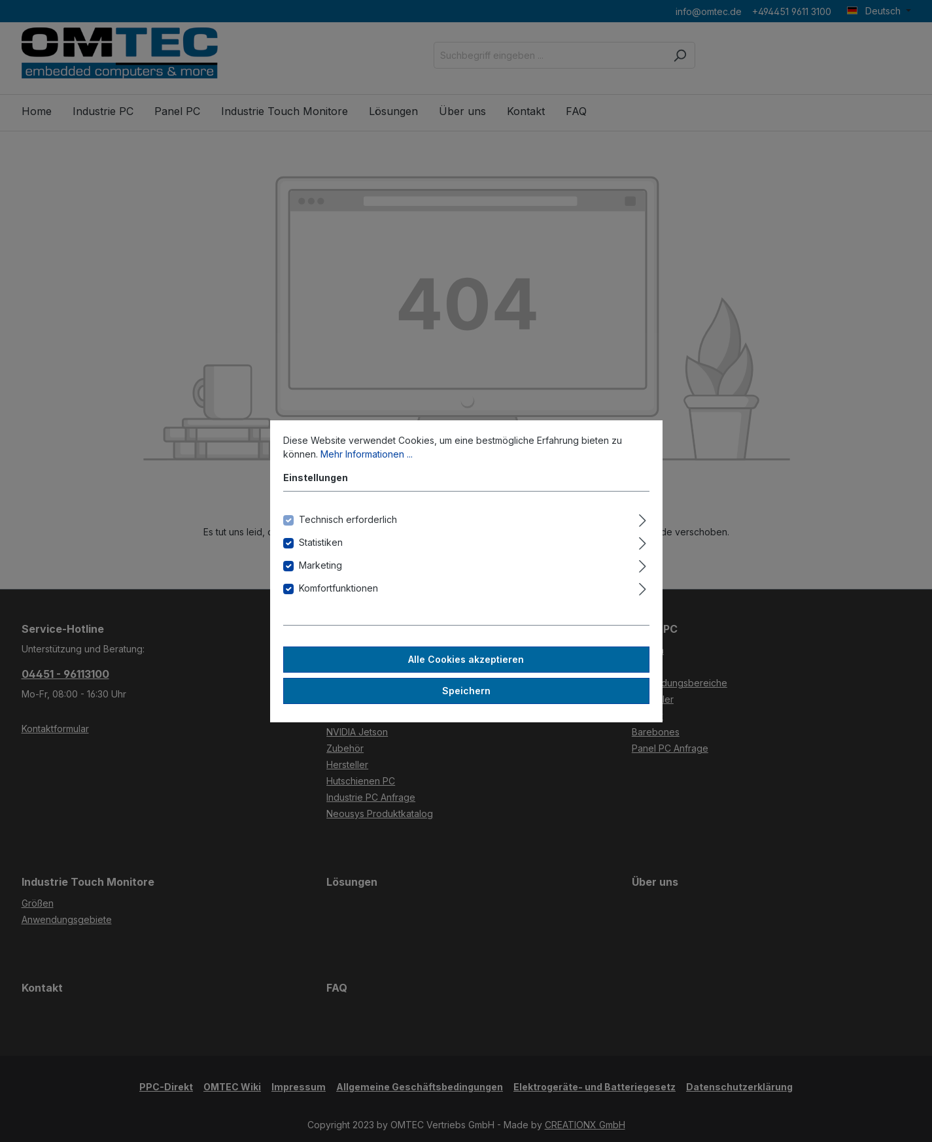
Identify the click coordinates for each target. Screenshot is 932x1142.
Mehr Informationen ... (366, 454)
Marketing (320, 565)
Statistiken (321, 542)
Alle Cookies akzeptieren (466, 659)
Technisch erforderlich (348, 519)
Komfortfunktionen (338, 588)
